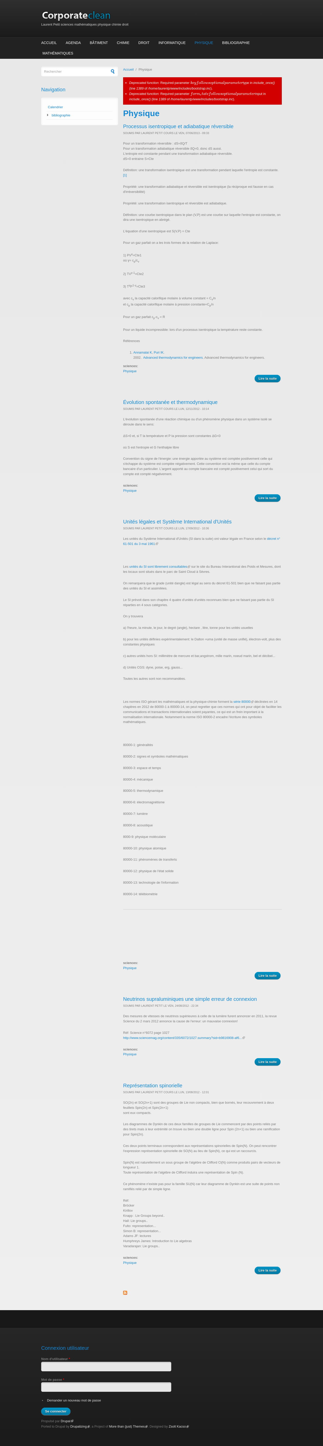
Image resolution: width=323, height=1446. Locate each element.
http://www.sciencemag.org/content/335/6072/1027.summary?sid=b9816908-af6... (184, 1038)
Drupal (67, 1421)
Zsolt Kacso (179, 1426)
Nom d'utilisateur (55, 1359)
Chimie (123, 43)
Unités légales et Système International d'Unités (177, 521)
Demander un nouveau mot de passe (74, 1400)
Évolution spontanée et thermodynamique (170, 402)
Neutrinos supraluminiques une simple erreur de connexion (190, 999)
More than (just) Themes (128, 1426)
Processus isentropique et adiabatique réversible (178, 126)
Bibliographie (236, 43)
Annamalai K (142, 352)
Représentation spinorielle (152, 1085)
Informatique (172, 43)
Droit (144, 43)
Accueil (49, 43)
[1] (125, 175)
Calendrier (55, 107)
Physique (204, 43)
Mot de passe (52, 1380)
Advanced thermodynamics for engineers (173, 357)
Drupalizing (80, 1426)
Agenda (73, 43)
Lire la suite (270, 379)
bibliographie (61, 115)
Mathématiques (57, 53)
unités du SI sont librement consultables (159, 566)
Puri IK (159, 352)
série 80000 (243, 702)
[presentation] (216, 83)
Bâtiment (99, 43)
